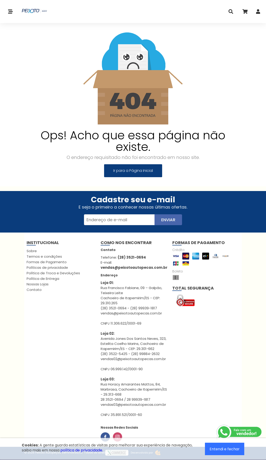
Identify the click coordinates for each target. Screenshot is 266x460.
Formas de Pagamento (47, 262)
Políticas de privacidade (47, 267)
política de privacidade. (81, 450)
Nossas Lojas (38, 284)
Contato (34, 289)
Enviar (168, 220)
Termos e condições (44, 256)
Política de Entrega (43, 278)
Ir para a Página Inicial (133, 170)
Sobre (32, 250)
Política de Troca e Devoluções (53, 273)
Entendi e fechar (225, 449)
